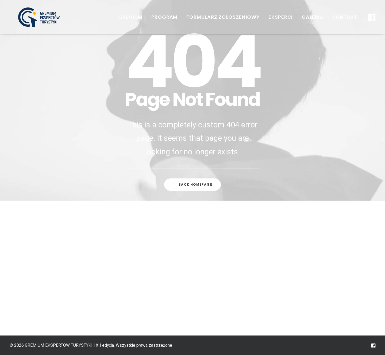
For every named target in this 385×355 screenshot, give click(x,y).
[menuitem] (130, 17)
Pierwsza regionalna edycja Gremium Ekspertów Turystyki (138, 295)
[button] (371, 17)
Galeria (312, 17)
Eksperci (280, 17)
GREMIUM (130, 17)
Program (164, 17)
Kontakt (344, 17)
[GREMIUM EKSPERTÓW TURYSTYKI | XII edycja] (31, 17)
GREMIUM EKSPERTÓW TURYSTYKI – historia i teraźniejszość (143, 252)
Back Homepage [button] (192, 184)
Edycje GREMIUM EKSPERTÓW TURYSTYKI (138, 273)
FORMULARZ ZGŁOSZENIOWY (223, 17)
